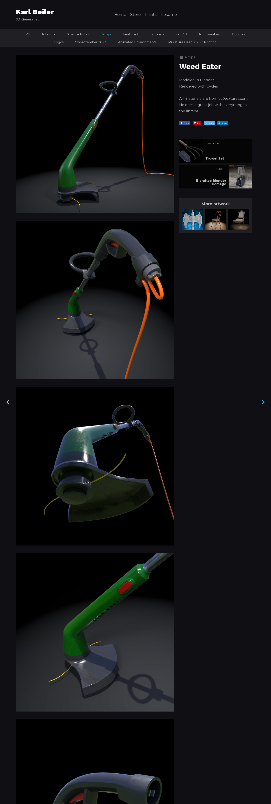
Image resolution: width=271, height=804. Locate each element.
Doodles (238, 34)
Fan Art (181, 34)
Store (135, 14)
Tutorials (157, 34)
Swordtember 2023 (90, 42)
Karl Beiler (35, 12)
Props (106, 34)
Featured (130, 34)
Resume (169, 14)
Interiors (48, 34)
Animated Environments (137, 42)
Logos (58, 42)
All (28, 34)
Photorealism (209, 34)
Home (120, 14)
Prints (151, 14)
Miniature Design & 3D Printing (192, 42)
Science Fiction (78, 34)
